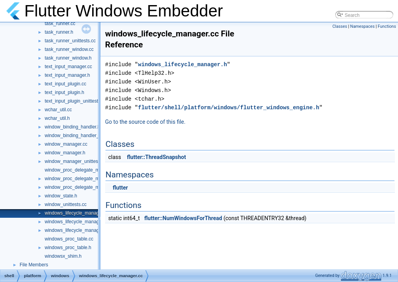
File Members (34, 265)
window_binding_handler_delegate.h (83, 135)
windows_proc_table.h (68, 247)
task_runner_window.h (68, 58)
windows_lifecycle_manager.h (76, 221)
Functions (387, 26)
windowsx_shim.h (63, 256)
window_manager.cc (66, 144)
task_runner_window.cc (69, 49)
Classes (340, 26)
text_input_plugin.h (64, 92)
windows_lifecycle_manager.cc (77, 213)
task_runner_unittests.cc (70, 40)
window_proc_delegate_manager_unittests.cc (92, 187)
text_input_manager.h (67, 75)
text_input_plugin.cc (65, 84)
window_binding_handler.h (72, 127)
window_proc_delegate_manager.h (81, 178)
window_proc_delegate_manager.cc (82, 170)
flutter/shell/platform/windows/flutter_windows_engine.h (228, 107)
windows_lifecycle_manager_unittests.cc (87, 230)
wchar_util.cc (58, 109)
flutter (120, 187)
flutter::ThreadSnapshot (156, 157)
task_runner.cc (60, 23)
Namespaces (362, 26)
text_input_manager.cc (68, 66)
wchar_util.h (57, 118)
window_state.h (61, 196)
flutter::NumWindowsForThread (183, 218)
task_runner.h (59, 32)
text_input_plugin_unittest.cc (74, 101)
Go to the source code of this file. (145, 122)
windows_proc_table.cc (69, 239)
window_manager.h (65, 152)
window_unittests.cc (66, 204)
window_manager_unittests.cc (76, 161)
